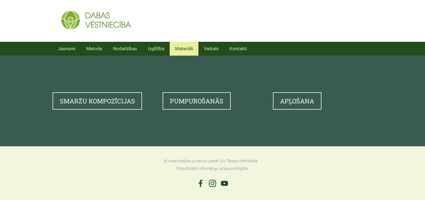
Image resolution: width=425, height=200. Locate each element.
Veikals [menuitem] (211, 48)
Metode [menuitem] (94, 48)
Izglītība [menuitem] (156, 48)
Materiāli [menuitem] (184, 48)
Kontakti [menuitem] (238, 48)
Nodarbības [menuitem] (125, 48)
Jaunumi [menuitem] (66, 48)
